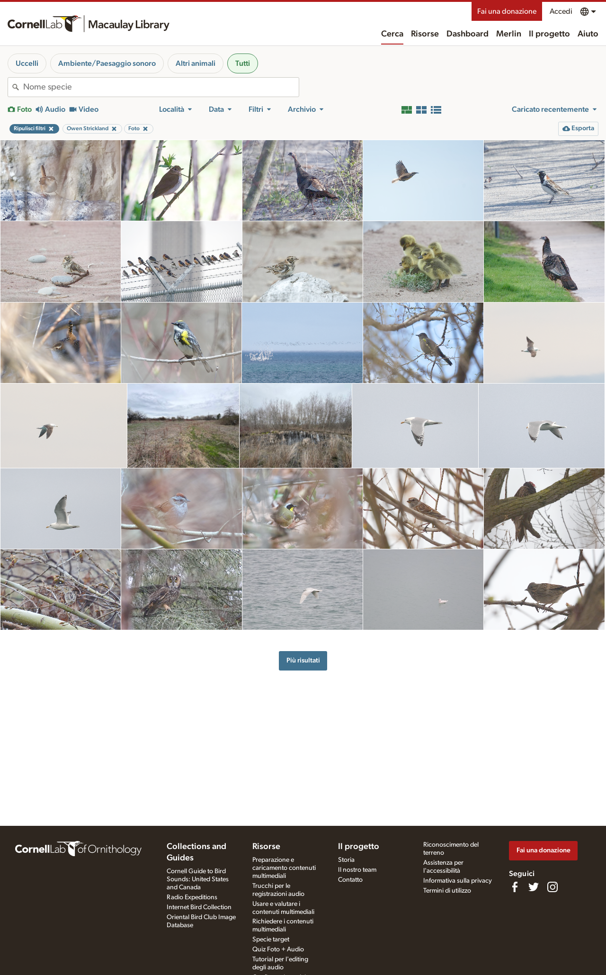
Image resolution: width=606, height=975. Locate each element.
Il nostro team (357, 870)
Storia (346, 860)
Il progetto (549, 34)
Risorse (425, 34)
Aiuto (588, 34)
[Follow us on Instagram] (552, 887)
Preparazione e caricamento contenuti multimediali (284, 868)
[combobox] (161, 87)
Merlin (508, 34)
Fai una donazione (506, 11)
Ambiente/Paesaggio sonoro (107, 63)
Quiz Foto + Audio (278, 949)
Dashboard (467, 34)
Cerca (392, 34)
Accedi (561, 11)
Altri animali (195, 63)
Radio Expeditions (192, 897)
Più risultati (303, 660)
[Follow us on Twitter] (533, 887)
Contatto (350, 880)
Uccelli (27, 63)
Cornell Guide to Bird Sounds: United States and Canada (198, 879)
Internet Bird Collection (199, 907)
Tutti (242, 63)
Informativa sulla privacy (457, 880)
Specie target (270, 939)
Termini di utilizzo (447, 890)
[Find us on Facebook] (514, 887)
